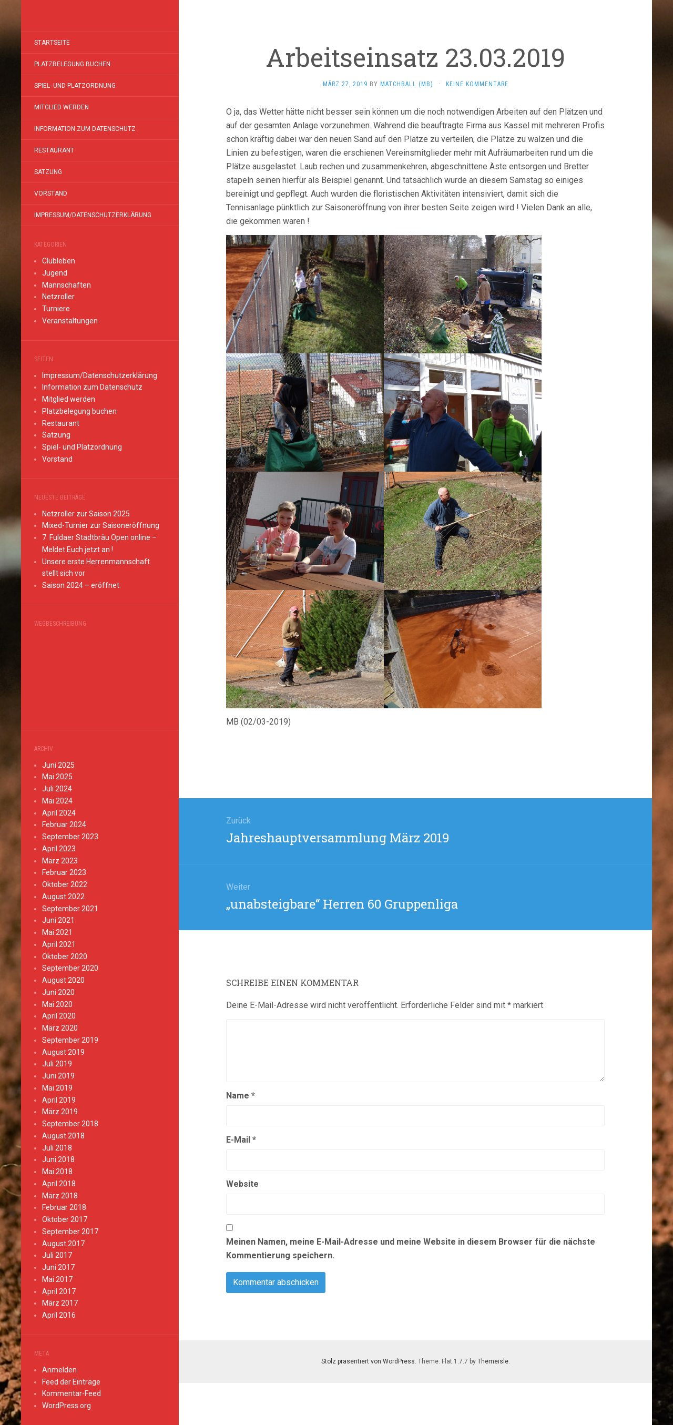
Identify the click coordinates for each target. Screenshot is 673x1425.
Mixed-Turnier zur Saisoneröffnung (100, 525)
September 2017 (70, 1231)
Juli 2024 (57, 789)
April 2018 (59, 1183)
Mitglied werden (61, 107)
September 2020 (70, 968)
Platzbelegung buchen (72, 64)
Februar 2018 (64, 1207)
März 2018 (60, 1196)
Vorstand (50, 193)
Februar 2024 (64, 824)
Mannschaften (66, 285)
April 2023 (59, 848)
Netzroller (58, 296)
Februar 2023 (64, 872)
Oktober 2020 (64, 956)
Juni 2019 (58, 1076)
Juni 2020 (58, 992)
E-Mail (241, 1140)
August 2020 (63, 980)
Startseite (52, 42)
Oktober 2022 (64, 884)
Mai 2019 (57, 1088)
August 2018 (63, 1136)
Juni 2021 (58, 920)
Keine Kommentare (477, 84)
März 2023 (60, 861)
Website (242, 1184)
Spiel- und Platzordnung (75, 85)
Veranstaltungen (70, 321)
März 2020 (60, 1028)
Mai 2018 (57, 1171)
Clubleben (58, 261)
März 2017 (60, 1303)
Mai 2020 (57, 1004)
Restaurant (54, 150)
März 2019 (60, 1111)
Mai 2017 (57, 1279)
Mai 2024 (57, 801)
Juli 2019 (57, 1064)
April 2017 (59, 1291)
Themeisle (492, 1361)
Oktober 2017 (64, 1219)
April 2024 (59, 813)
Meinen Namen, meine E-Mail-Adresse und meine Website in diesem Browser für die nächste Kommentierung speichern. (410, 1248)
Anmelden (59, 1370)
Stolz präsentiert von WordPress (368, 1361)
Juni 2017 (58, 1267)
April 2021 (59, 944)
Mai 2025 (57, 776)
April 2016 (59, 1315)
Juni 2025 (58, 765)
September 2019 (70, 1040)
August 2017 (63, 1243)
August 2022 (63, 896)
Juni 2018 (58, 1159)
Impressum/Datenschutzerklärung (92, 215)
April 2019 (59, 1100)
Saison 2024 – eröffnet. (81, 585)
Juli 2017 (57, 1255)
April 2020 (59, 1016)
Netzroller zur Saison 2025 (86, 514)
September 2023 (70, 836)
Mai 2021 (57, 932)
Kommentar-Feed (71, 1393)
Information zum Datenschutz (85, 129)
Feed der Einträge (71, 1382)
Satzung (48, 172)
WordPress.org (66, 1405)
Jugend (54, 273)
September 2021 (70, 908)
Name (240, 1096)
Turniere (56, 308)
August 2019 (63, 1052)
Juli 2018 (57, 1148)
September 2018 (70, 1123)
